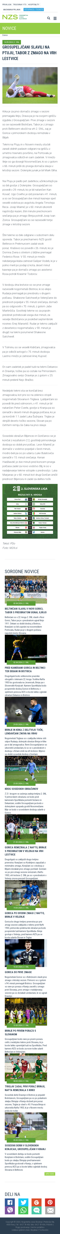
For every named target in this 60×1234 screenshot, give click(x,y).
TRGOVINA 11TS (19, 4)
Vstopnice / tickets (33, 9)
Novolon (45, 1230)
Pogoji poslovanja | (23, 1227)
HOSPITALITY (33, 4)
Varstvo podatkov (37, 1227)
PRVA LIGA (6, 4)
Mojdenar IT (35, 1230)
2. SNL (16, 42)
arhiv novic (50, 1174)
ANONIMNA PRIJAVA (11, 9)
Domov (5, 35)
